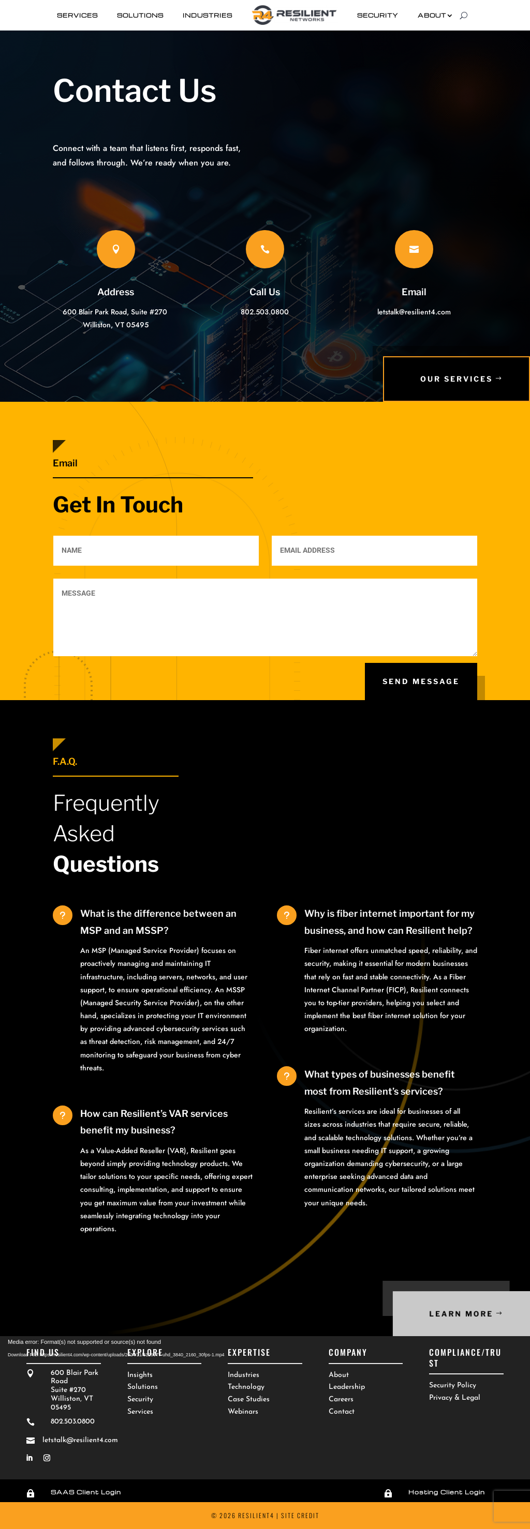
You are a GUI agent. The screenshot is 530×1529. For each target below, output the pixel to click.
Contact (342, 1412)
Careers (341, 1399)
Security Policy (452, 1385)
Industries (207, 15)
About (432, 15)
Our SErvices (457, 378)
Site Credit (300, 1515)
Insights (140, 1375)
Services (77, 15)
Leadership (347, 1387)
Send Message (421, 681)
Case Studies (249, 1399)
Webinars (243, 1412)
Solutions (140, 15)
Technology (246, 1387)
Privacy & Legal (454, 1398)
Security (378, 15)
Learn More (482, 1313)
